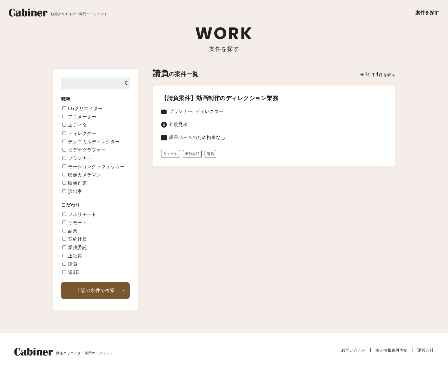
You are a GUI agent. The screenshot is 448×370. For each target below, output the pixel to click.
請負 (210, 153)
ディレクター (82, 133)
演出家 (75, 191)
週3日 (74, 272)
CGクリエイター (85, 108)
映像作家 (77, 183)
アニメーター (82, 116)
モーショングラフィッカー (96, 166)
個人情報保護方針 (391, 350)
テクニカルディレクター (94, 141)
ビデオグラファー (87, 150)
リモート (170, 153)
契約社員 (77, 239)
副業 (72, 230)
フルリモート (82, 214)
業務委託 (192, 153)
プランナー (80, 158)
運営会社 (425, 350)
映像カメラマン (84, 174)
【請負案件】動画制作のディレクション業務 (219, 98)
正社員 (75, 255)
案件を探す (427, 12)
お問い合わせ (353, 350)
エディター (80, 125)
